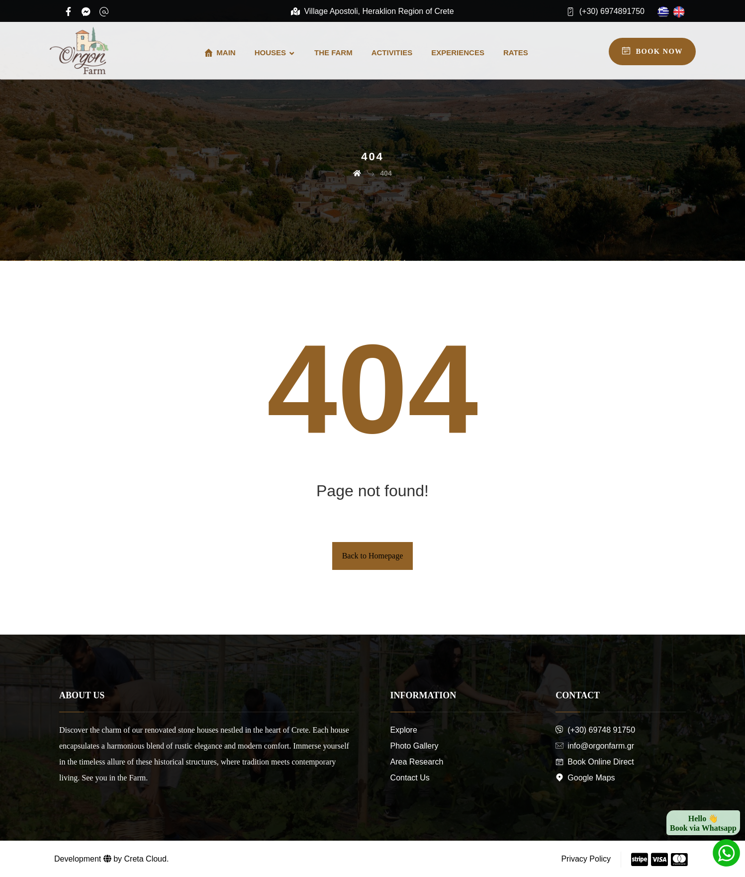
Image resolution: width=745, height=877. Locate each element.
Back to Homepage (372, 555)
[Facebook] (68, 11)
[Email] (104, 11)
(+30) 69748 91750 (595, 730)
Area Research (417, 762)
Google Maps (585, 777)
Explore (403, 730)
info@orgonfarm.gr (595, 746)
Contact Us (410, 777)
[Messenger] (86, 11)
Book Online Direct (595, 762)
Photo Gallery (414, 746)
